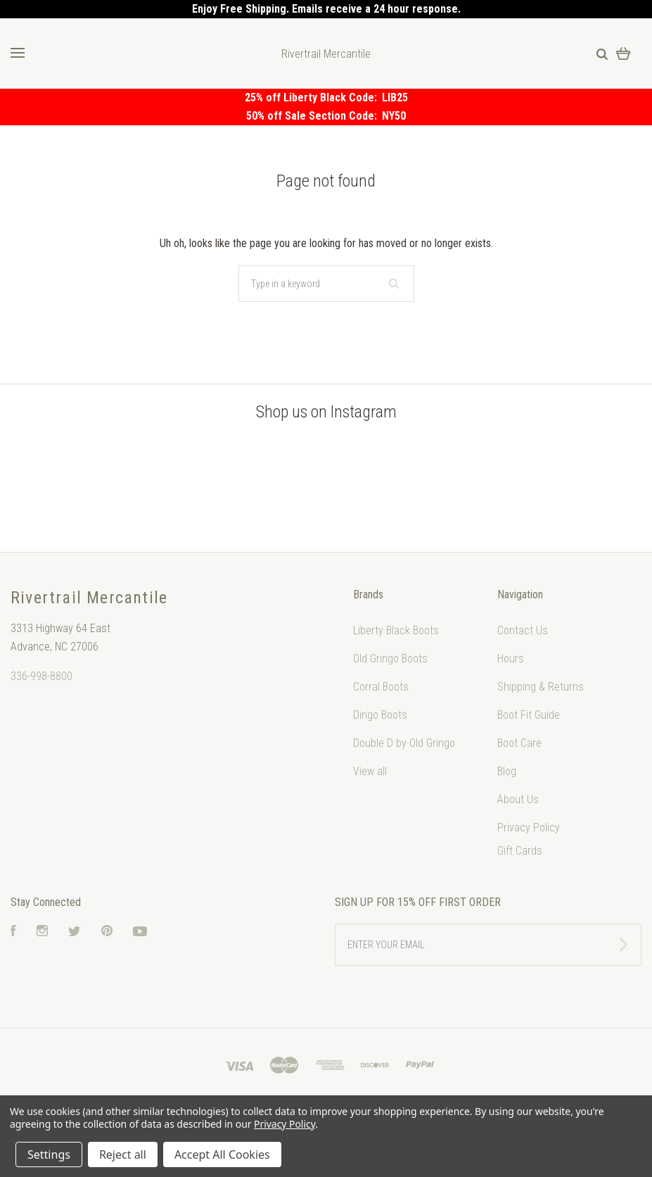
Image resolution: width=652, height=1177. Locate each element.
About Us (518, 799)
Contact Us (522, 630)
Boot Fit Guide (528, 715)
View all (370, 771)
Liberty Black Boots (396, 630)
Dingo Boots (380, 715)
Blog (506, 771)
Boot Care (519, 743)
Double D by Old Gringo (404, 743)
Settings (48, 1154)
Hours (510, 658)
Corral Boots (381, 686)
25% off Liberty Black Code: (313, 97)
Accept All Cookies (222, 1154)
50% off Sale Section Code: (314, 115)
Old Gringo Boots (390, 658)
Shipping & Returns (540, 686)
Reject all (122, 1154)
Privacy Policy (528, 827)
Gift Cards (519, 850)
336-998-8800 (41, 676)
